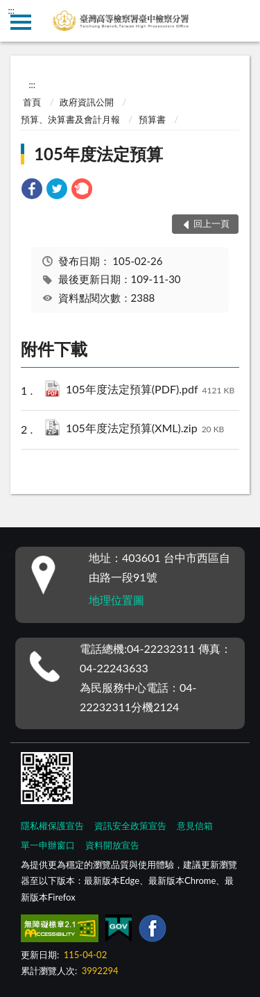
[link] (31, 190)
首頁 (32, 102)
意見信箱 (195, 825)
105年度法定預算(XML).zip (145, 429)
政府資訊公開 (87, 102)
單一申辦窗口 (48, 845)
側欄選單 (20, 22)
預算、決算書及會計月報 (70, 119)
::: (11, 10)
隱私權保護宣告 (52, 825)
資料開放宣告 (112, 845)
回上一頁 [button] (211, 223)
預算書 (152, 119)
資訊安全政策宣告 (130, 825)
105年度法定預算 (98, 154)
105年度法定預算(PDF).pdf (150, 390)
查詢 (239, 21)
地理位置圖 (116, 599)
